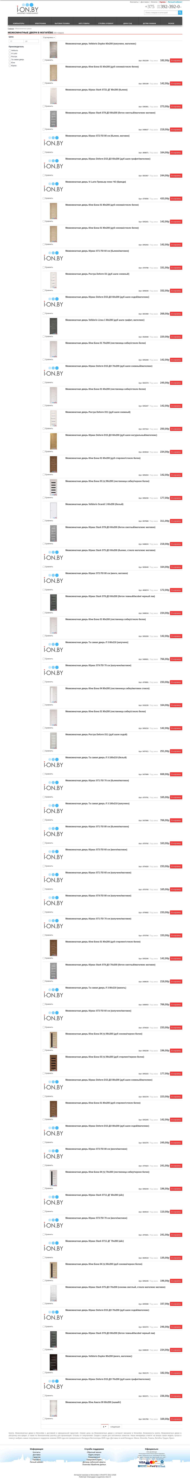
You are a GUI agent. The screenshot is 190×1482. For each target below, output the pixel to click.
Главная (11, 28)
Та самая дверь (17, 59)
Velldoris (14, 50)
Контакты (134, 2)
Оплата (154, 2)
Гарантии (36, 1457)
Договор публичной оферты (94, 1462)
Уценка (162, 2)
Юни (13, 63)
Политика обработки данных (94, 1464)
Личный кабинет (175, 2)
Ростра (14, 56)
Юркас (14, 66)
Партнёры (36, 1460)
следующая (115, 1427)
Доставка (145, 2)
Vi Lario (14, 53)
